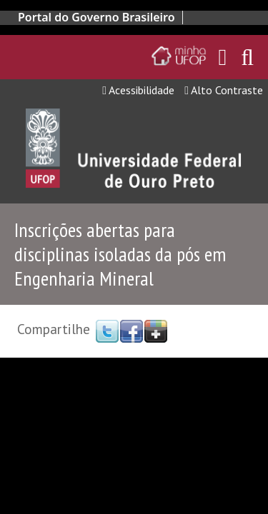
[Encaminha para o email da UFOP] (223, 57)
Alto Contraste (223, 90)
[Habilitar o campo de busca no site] (247, 61)
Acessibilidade (138, 90)
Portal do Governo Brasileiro (96, 17)
